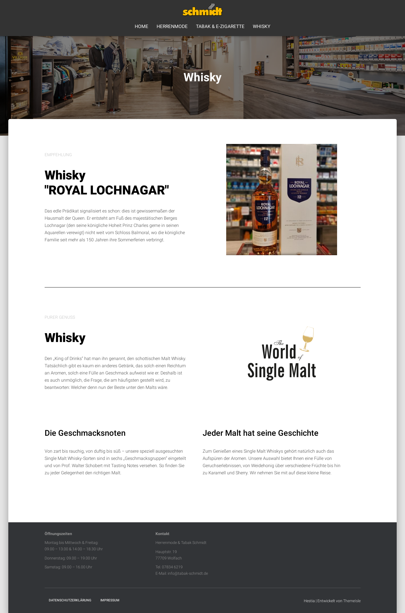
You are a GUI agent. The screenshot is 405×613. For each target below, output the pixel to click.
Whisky (261, 26)
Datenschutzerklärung (70, 600)
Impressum (109, 600)
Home (141, 26)
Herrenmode (172, 26)
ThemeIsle (352, 601)
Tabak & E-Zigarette (220, 26)
